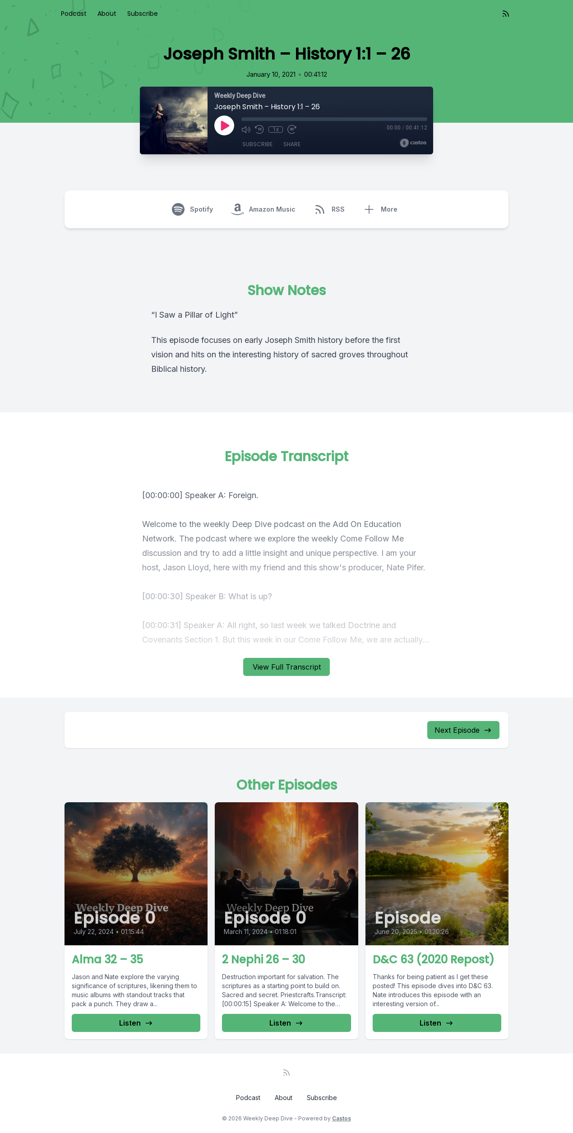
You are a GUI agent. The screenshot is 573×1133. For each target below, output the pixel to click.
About (106, 13)
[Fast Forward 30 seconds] (291, 129)
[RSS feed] (506, 13)
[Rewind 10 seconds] (259, 129)
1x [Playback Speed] (276, 129)
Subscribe (142, 13)
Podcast (74, 13)
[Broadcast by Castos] (413, 143)
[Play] (224, 125)
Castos (341, 1118)
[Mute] (245, 129)
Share (291, 144)
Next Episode (463, 730)
